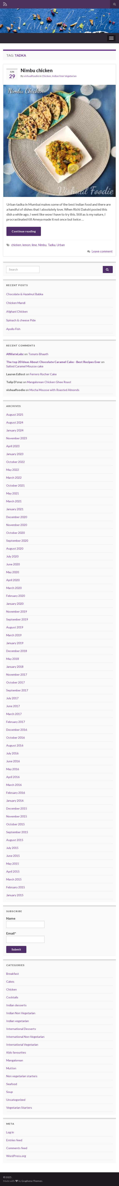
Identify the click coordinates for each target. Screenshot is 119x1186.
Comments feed (16, 1148)
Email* (25, 937)
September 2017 (17, 690)
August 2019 (14, 627)
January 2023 (14, 454)
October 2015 (15, 824)
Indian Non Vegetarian (64, 76)
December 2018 (16, 651)
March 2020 (14, 588)
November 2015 (16, 816)
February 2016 (15, 792)
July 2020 (12, 556)
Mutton (11, 1068)
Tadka (51, 245)
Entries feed (14, 1140)
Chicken (46, 76)
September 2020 (17, 540)
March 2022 (14, 477)
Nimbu (42, 245)
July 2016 (12, 753)
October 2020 (15, 532)
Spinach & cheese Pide (21, 320)
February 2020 (15, 595)
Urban (61, 245)
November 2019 (16, 611)
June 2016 (13, 761)
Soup (9, 1092)
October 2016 (15, 737)
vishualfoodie (31, 76)
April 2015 (13, 871)
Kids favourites (16, 1052)
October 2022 (15, 462)
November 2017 (16, 674)
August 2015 (14, 840)
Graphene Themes (31, 1180)
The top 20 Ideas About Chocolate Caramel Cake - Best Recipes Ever (53, 362)
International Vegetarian (22, 1044)
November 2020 (16, 525)
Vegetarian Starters (19, 1107)
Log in (10, 1132)
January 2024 (14, 430)
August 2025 (14, 414)
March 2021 (14, 501)
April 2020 (13, 580)
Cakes (10, 981)
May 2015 (12, 863)
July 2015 (12, 848)
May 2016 (12, 769)
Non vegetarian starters (21, 1076)
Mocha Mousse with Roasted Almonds (54, 390)
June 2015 (13, 855)
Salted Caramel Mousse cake (24, 366)
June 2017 (13, 706)
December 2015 (16, 808)
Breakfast (12, 973)
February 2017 (15, 721)
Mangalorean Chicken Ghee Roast (49, 382)
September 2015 (17, 832)
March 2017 (14, 714)
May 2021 (12, 493)
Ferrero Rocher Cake (43, 374)
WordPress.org (16, 1156)
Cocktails (12, 997)
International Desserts (21, 1029)
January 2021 (14, 509)
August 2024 (14, 422)
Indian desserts (16, 1005)
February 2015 (15, 887)
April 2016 (13, 777)
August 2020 (14, 548)
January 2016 (14, 800)
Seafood (11, 1084)
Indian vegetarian (17, 1021)
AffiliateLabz (15, 354)
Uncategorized (15, 1099)
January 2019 (14, 643)
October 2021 (15, 485)
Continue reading (24, 231)
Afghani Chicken (17, 311)
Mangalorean (14, 1060)
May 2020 (12, 572)
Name (25, 922)
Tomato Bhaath (38, 354)
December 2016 (16, 729)
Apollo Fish (13, 329)
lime (34, 245)
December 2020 (16, 517)
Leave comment (102, 251)
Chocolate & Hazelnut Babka (24, 294)
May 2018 (12, 658)
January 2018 (14, 666)
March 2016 (14, 785)
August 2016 (14, 745)
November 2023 (16, 438)
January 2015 (14, 895)
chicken (16, 245)
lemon (26, 245)
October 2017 (15, 682)
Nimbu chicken (37, 70)
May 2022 (12, 469)
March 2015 (14, 879)
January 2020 (14, 603)
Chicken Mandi (15, 303)
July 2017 (12, 698)
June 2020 (13, 564)
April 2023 (13, 446)
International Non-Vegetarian (25, 1036)
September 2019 (17, 619)
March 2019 (14, 635)
